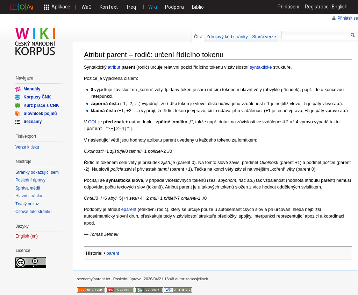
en (34, 236)
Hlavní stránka (28, 195)
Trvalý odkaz (27, 203)
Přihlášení (288, 6)
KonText (109, 7)
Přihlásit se (347, 18)
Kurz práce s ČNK (41, 105)
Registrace (317, 6)
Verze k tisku (27, 147)
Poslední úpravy (30, 180)
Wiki (152, 7)
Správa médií (27, 188)
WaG (86, 7)
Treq (131, 7)
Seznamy (32, 121)
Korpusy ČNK (37, 97)
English (340, 6)
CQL (92, 121)
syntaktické (261, 67)
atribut (114, 67)
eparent (128, 209)
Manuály (31, 89)
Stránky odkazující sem (37, 172)
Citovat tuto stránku (33, 211)
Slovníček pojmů (40, 113)
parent (113, 252)
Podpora (174, 7)
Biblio (198, 7)
